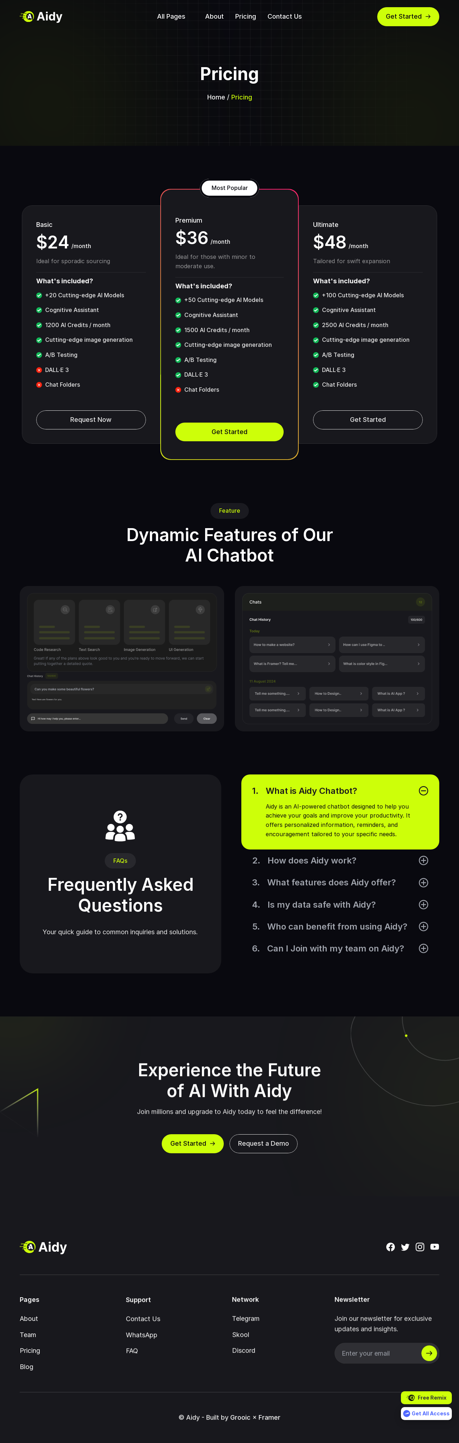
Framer (269, 1429)
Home (216, 97)
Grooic (240, 1429)
